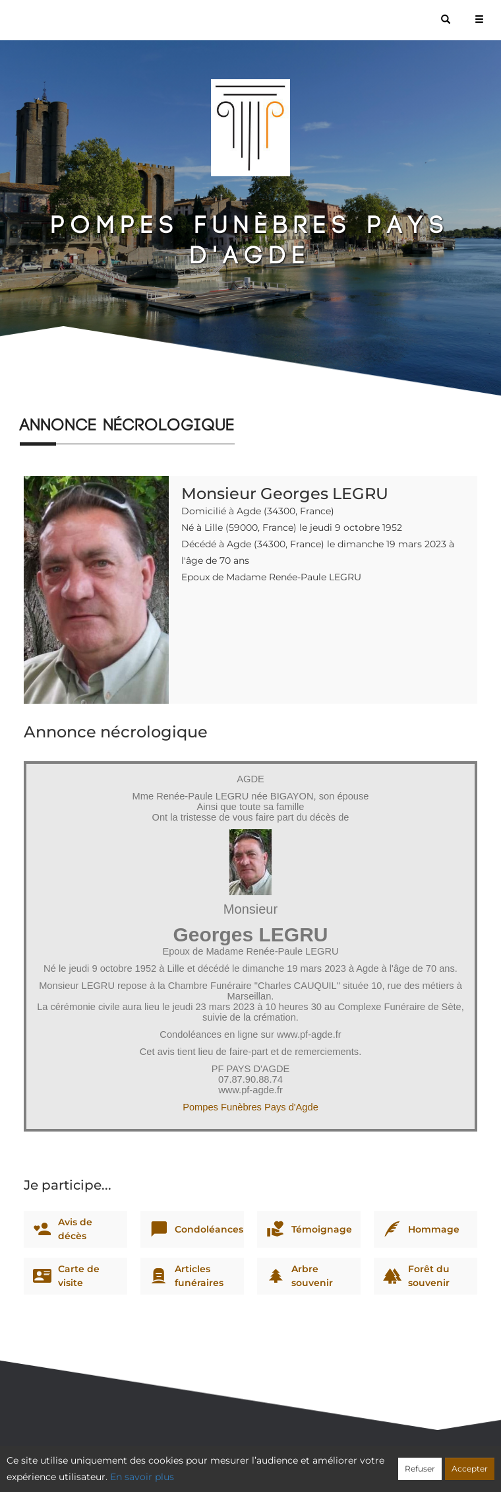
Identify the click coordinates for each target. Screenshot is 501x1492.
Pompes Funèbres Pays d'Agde (250, 1107)
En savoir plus (142, 1477)
